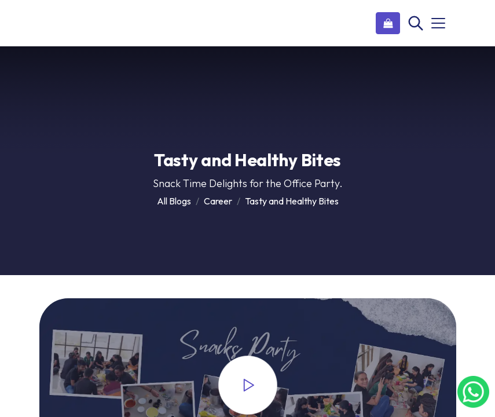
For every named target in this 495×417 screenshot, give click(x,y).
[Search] (414, 23)
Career (218, 201)
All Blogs (174, 201)
